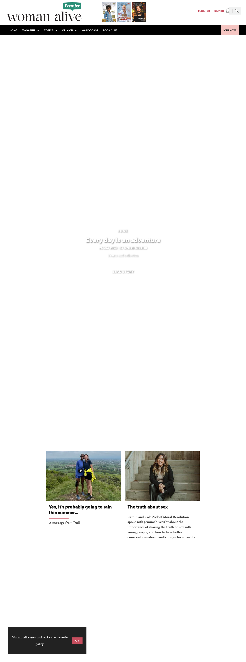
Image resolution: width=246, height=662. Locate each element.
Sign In (219, 10)
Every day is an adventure (123, 239)
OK (77, 640)
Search (237, 10)
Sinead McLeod (135, 248)
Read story (123, 272)
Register (204, 10)
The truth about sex (148, 506)
